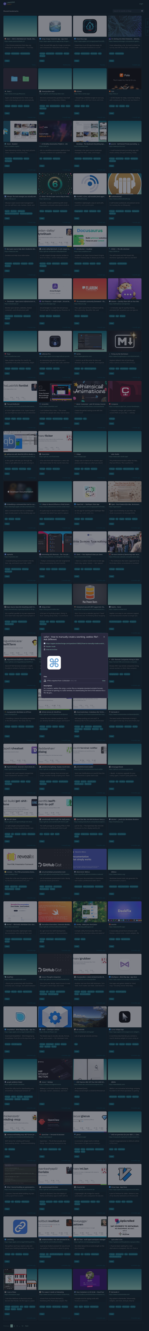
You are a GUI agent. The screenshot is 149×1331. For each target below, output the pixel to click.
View (103, 681)
